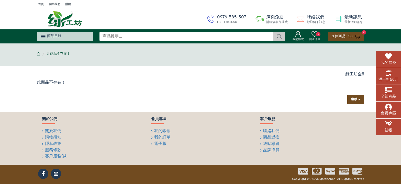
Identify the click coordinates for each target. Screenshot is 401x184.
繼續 (354, 99)
